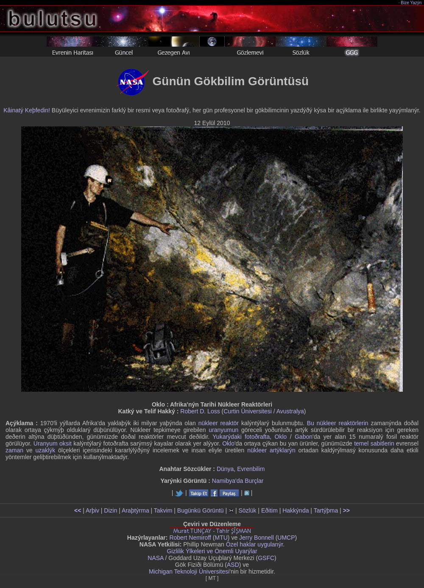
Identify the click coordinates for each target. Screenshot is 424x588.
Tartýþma (326, 510)
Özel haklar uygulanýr (254, 544)
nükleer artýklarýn (271, 450)
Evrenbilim (251, 468)
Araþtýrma (135, 510)
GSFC (266, 558)
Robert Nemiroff (190, 537)
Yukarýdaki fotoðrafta (241, 436)
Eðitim (269, 510)
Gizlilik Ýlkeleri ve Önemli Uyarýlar (212, 551)
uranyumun (223, 429)
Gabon (303, 436)
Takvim (163, 510)
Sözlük (247, 510)
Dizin (110, 510)
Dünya (225, 468)
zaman (14, 450)
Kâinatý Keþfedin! (26, 110)
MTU (221, 537)
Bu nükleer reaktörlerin (337, 423)
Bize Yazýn (411, 2)
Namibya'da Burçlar (238, 480)
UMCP (286, 537)
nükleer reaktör (218, 423)
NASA (155, 558)
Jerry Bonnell (256, 537)
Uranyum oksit (52, 443)
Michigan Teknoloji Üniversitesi (189, 571)
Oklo (281, 436)
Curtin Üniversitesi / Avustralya (263, 411)
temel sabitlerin (374, 443)
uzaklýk (46, 450)
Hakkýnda (295, 510)
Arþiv (92, 510)
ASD (233, 564)
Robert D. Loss (200, 411)
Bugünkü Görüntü (200, 510)
